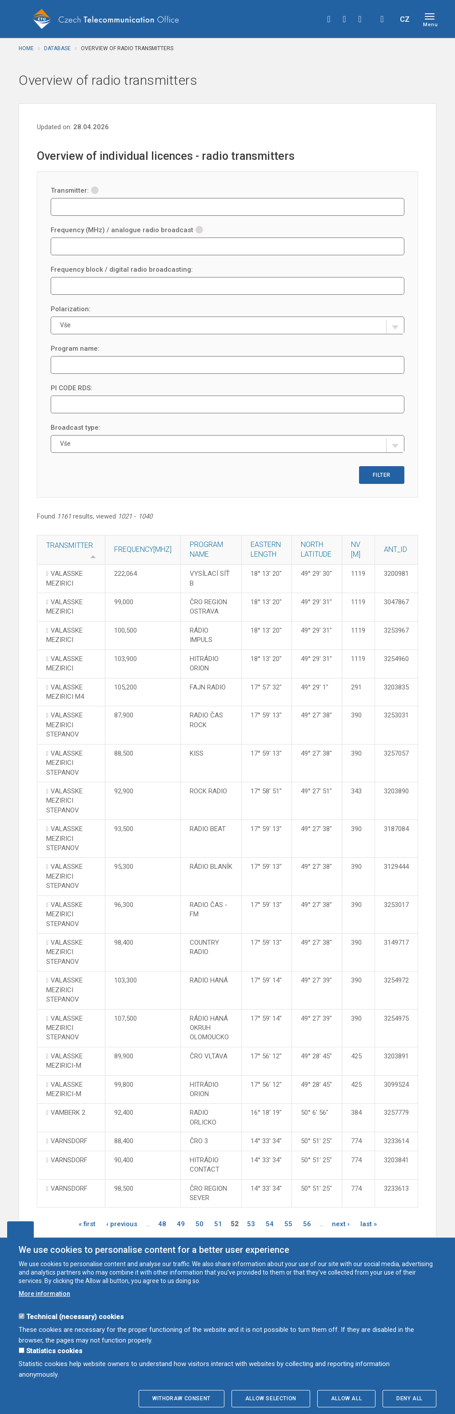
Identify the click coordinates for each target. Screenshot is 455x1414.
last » (368, 1224)
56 (307, 1224)
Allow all (346, 1398)
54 (270, 1224)
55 (288, 1224)
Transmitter (69, 545)
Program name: (75, 349)
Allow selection (270, 1398)
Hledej (382, 19)
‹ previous (121, 1224)
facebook (328, 19)
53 (251, 1224)
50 (200, 1224)
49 (181, 1224)
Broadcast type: (75, 428)
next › (341, 1224)
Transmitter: (75, 190)
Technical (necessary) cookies (75, 1317)
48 (162, 1224)
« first (87, 1224)
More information (44, 1293)
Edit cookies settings (20, 1229)
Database (57, 48)
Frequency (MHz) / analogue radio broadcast (127, 230)
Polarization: (71, 309)
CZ (405, 19)
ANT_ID (395, 549)
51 (218, 1224)
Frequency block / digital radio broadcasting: (122, 269)
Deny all (409, 1398)
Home (26, 48)
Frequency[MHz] (143, 549)
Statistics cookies (54, 1351)
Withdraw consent (181, 1398)
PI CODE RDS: (71, 388)
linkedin (359, 19)
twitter (344, 19)
